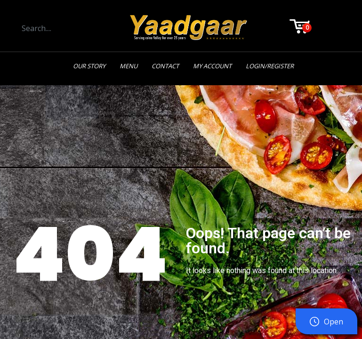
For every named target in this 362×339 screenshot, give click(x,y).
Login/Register (270, 66)
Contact (165, 66)
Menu (128, 66)
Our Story (89, 66)
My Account (212, 66)
